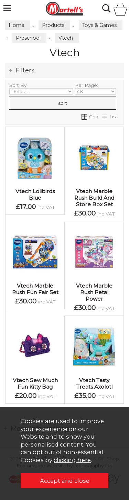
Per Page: (95, 88)
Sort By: (41, 88)
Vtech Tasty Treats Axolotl (94, 383)
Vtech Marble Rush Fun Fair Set (35, 289)
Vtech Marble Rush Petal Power (94, 292)
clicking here (72, 460)
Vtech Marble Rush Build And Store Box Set (94, 198)
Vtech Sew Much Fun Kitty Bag (35, 383)
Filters (24, 70)
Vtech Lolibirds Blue (35, 194)
